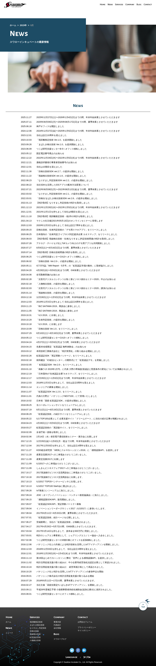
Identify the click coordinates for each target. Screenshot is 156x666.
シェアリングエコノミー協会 (82, 535)
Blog (138, 4)
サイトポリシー (84, 630)
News (109, 4)
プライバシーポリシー (87, 627)
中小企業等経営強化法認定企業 (83, 562)
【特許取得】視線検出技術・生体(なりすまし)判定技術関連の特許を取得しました (75, 238)
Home (101, 4)
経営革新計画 (75, 567)
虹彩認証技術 (35, 637)
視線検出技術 (35, 634)
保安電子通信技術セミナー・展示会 (68, 436)
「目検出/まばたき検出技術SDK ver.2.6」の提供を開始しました (67, 198)
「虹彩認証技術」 (44, 414)
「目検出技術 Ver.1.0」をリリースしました (57, 329)
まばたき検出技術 (37, 625)
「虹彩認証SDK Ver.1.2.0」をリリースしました (59, 391)
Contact (147, 4)
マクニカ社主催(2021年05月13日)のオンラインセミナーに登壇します (69, 221)
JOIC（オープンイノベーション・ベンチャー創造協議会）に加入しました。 (73, 495)
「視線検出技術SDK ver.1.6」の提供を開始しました (61, 176)
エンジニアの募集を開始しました (52, 387)
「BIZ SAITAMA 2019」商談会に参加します (57, 311)
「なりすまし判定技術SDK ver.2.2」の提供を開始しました (64, 180)
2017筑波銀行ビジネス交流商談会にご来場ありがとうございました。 (69, 472)
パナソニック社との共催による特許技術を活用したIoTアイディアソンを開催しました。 (78, 544)
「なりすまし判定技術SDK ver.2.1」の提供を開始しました (64, 194)
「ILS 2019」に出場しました (50, 315)
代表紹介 (57, 625)
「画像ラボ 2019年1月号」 (49, 369)
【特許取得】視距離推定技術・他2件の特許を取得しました (64, 216)
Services (118, 4)
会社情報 (57, 628)
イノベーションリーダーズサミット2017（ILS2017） (61, 508)
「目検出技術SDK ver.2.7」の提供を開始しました (60, 171)
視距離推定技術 (36, 622)
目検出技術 (34, 631)
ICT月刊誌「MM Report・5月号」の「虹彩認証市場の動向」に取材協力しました (74, 265)
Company (129, 4)
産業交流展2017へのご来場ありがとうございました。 (62, 454)
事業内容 (57, 622)
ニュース (9, 633)
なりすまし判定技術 (38, 628)
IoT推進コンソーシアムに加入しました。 (56, 490)
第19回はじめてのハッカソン (50, 558)
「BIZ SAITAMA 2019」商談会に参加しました (58, 306)
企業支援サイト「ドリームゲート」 (76, 418)
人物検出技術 (35, 640)
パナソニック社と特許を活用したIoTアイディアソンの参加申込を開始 (69, 571)
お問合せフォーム (85, 622)
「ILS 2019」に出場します (49, 324)
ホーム (8, 622)
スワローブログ (60, 639)
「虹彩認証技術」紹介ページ (50, 517)
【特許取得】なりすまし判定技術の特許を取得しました (63, 203)
